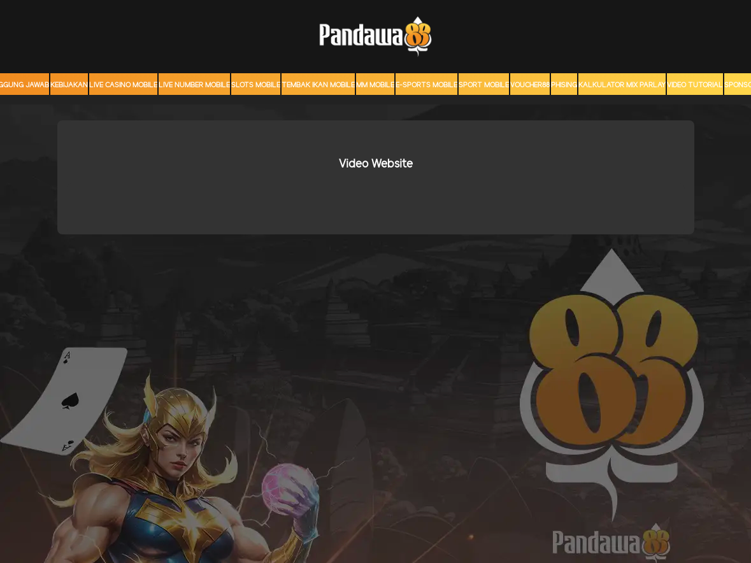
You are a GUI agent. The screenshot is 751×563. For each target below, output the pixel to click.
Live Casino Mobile (123, 85)
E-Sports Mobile (426, 85)
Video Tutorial (695, 85)
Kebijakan (69, 85)
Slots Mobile (255, 85)
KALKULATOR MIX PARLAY (622, 85)
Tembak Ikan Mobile (318, 85)
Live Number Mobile (194, 85)
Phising (564, 85)
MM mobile (375, 85)
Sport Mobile (484, 85)
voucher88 (530, 85)
